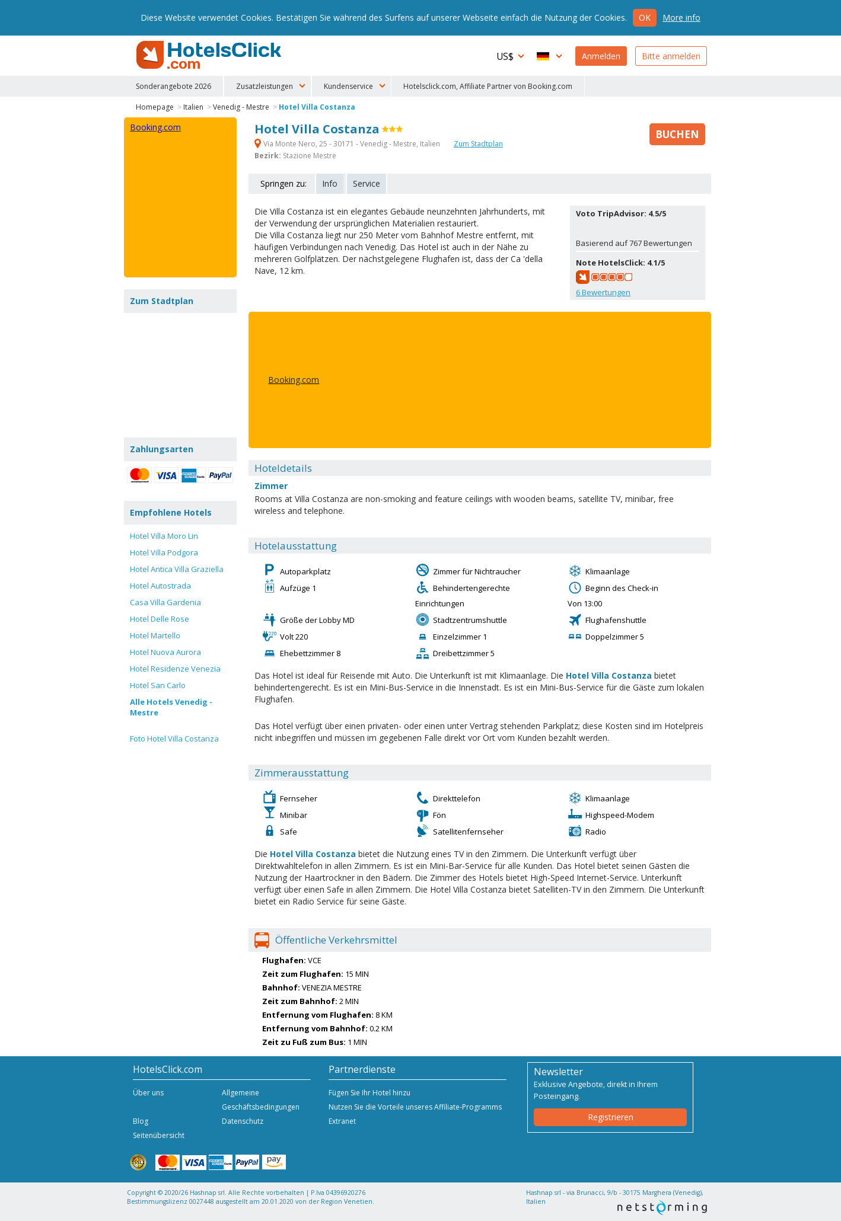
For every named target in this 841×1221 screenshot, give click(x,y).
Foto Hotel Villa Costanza (174, 738)
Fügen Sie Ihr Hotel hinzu (369, 1093)
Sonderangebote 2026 (173, 86)
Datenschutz (242, 1121)
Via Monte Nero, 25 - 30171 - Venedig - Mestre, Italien (348, 144)
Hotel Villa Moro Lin (164, 535)
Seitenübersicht (158, 1135)
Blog (140, 1121)
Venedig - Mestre (241, 107)
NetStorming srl (662, 1207)
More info (681, 17)
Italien (193, 107)
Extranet (342, 1121)
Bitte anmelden (671, 56)
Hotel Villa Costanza (317, 107)
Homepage (155, 107)
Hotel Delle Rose (159, 618)
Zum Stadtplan (478, 144)
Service (366, 183)
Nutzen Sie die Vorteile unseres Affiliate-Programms (415, 1107)
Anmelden (601, 56)
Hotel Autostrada (160, 585)
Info (329, 183)
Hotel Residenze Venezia (175, 668)
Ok (645, 17)
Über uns (148, 1093)
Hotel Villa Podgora (164, 552)
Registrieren (610, 1117)
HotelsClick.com (210, 55)
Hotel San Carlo (158, 685)
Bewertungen (603, 292)
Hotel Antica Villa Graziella (177, 569)
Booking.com (293, 379)
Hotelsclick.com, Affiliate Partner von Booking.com (487, 86)
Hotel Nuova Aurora (165, 652)
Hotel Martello (155, 635)
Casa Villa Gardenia (165, 602)
